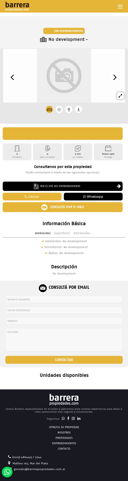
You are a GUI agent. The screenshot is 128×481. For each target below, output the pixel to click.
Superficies (62, 233)
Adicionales (82, 233)
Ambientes (43, 233)
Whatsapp (93, 196)
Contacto (64, 448)
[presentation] (12, 77)
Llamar (32, 196)
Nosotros (64, 432)
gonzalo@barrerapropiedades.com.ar (36, 469)
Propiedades (64, 437)
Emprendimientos (64, 443)
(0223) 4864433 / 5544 (25, 457)
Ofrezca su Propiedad (64, 427)
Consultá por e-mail (62, 207)
